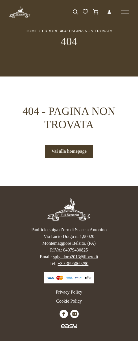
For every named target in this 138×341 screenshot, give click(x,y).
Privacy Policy (69, 292)
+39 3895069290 (73, 263)
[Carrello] (95, 11)
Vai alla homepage (69, 151)
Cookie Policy (69, 301)
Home (32, 31)
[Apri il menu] (125, 12)
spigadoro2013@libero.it (75, 256)
